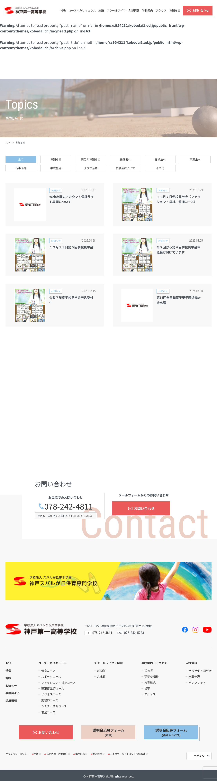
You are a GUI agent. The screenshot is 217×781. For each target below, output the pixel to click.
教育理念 (150, 682)
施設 (101, 14)
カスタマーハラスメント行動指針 (128, 752)
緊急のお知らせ (90, 159)
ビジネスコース (51, 694)
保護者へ (125, 159)
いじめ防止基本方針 (57, 752)
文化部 (101, 676)
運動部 (101, 671)
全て (21, 159)
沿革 (147, 688)
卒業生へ (195, 159)
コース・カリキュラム (82, 14)
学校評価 (80, 752)
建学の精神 (151, 676)
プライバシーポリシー (17, 752)
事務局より (12, 693)
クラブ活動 (90, 168)
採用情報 (11, 700)
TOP (7, 142)
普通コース (48, 712)
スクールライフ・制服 (108, 663)
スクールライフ (116, 14)
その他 (160, 168)
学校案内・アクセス (154, 663)
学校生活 (55, 168)
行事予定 (20, 168)
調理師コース (49, 700)
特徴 (63, 14)
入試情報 (134, 14)
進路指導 (98, 752)
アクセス (161, 14)
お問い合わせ (198, 14)
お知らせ (174, 14)
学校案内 (147, 14)
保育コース (48, 671)
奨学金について (125, 168)
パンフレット (197, 682)
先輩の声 (194, 676)
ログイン (199, 754)
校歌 (36, 752)
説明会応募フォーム (108, 732)
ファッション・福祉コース (58, 682)
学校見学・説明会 (200, 671)
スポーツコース (51, 676)
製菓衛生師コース (52, 688)
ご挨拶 (148, 671)
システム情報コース (54, 706)
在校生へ (160, 159)
